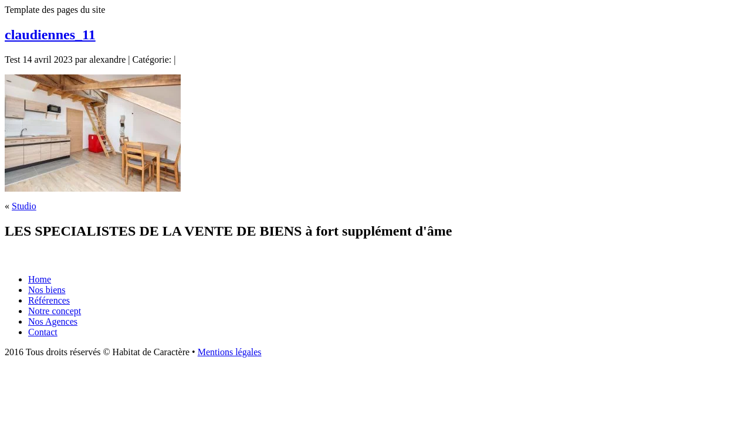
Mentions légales (230, 352)
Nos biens (47, 290)
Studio (24, 206)
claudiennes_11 (50, 34)
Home (39, 279)
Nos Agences (52, 321)
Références (49, 300)
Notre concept (54, 311)
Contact (42, 332)
